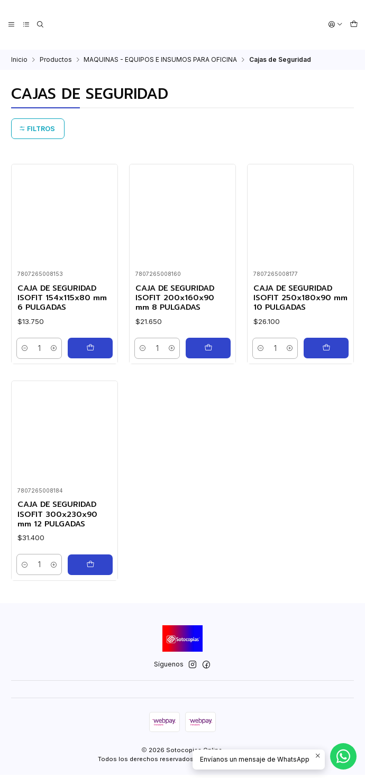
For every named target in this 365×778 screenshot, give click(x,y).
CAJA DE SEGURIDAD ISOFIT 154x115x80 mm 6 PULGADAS (64, 297)
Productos (56, 58)
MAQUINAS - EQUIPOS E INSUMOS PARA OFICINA (160, 58)
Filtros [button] (37, 128)
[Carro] (353, 24)
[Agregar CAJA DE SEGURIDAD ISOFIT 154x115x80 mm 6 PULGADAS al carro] (90, 348)
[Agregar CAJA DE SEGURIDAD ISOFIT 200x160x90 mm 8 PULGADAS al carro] (208, 348)
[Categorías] (25, 24)
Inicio (19, 58)
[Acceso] (336, 24)
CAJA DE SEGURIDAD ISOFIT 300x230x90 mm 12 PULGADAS (59, 557)
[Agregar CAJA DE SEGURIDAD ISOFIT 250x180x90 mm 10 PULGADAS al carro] (326, 348)
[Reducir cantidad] (26, 349)
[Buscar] (39, 24)
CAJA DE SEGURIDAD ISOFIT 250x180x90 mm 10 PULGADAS (295, 297)
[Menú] (11, 24)
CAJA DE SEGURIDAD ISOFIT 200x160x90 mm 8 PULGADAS (177, 297)
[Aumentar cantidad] (54, 349)
